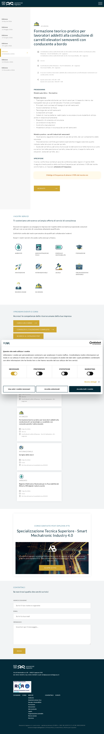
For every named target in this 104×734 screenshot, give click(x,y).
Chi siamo (16, 695)
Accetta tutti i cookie (85, 389)
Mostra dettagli (90, 382)
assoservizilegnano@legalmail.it (37, 727)
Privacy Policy (50, 727)
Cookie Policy (59, 727)
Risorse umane (32, 716)
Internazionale (32, 709)
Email (15, 611)
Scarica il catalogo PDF (28, 336)
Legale (30, 711)
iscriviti (41, 188)
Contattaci (49, 695)
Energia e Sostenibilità (34, 702)
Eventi (57, 695)
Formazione (31, 704)
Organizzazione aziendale (35, 713)
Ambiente (31, 697)
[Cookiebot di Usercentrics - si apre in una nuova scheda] (91, 343)
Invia (19, 651)
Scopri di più (50, 568)
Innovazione (31, 707)
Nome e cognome (20, 600)
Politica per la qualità (70, 727)
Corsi (24, 695)
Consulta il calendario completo (33, 329)
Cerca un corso (24, 323)
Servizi (30, 695)
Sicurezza (31, 718)
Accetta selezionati (52, 389)
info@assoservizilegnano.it (50, 675)
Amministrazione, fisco (34, 700)
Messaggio (17, 622)
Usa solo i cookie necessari (19, 389)
